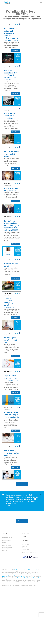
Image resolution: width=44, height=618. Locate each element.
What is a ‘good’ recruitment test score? (10, 340)
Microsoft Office (6, 549)
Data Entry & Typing (7, 541)
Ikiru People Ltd (17, 570)
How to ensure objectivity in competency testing (12, 115)
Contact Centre (6, 539)
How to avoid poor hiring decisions (11, 189)
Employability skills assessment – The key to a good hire (11, 378)
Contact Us (24, 543)
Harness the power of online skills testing (11, 154)
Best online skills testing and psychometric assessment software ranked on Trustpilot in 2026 (11, 34)
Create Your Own (27, 533)
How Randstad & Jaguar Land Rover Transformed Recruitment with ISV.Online (11, 75)
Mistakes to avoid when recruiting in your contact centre (11, 414)
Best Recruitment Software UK (29, 553)
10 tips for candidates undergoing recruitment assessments (9, 302)
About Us (25, 540)
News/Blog (24, 546)
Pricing (24, 537)
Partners (24, 548)
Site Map (12, 585)
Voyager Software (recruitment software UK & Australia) (18, 575)
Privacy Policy (6, 585)
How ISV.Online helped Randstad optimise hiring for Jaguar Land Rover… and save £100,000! (11, 225)
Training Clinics (25, 549)
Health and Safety (7, 545)
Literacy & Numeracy (7, 547)
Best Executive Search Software (28, 585)
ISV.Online (29, 579)
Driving (4, 542)
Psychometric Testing (7, 537)
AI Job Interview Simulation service (24, 578)
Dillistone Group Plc (32, 570)
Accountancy (5, 536)
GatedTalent (22, 576)
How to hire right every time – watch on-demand (11, 453)
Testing (5, 533)
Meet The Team (25, 544)
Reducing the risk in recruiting (12, 265)
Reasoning (5, 550)
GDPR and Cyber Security (8, 544)
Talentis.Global (36, 578)
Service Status (25, 551)
